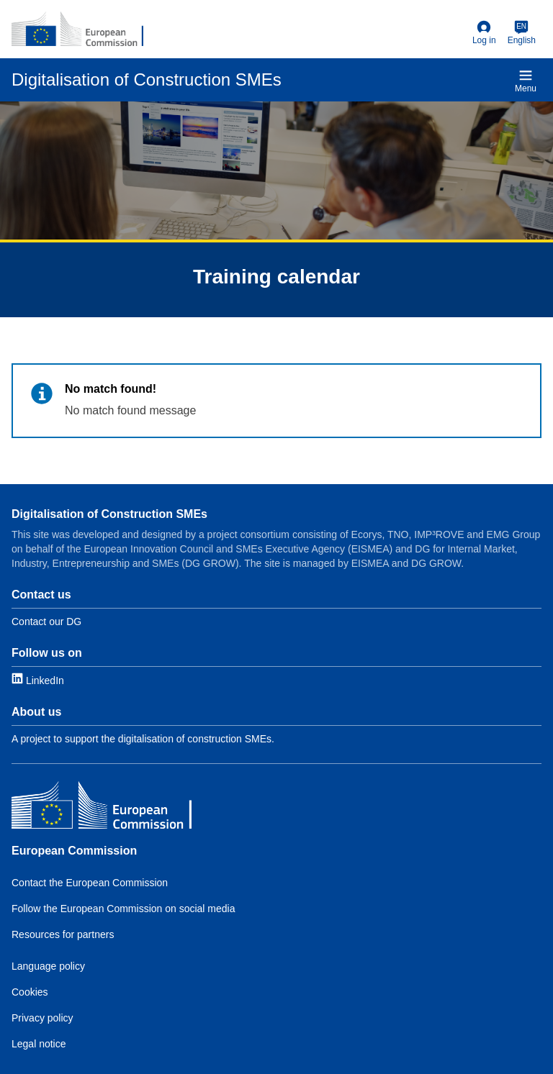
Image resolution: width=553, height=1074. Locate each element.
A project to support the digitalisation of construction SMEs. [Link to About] (143, 739)
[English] (521, 33)
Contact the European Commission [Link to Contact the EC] (90, 882)
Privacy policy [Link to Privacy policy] (42, 1018)
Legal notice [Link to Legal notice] (39, 1044)
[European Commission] (77, 29)
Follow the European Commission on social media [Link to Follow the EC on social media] (123, 908)
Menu (525, 81)
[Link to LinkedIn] (38, 679)
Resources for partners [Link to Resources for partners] (63, 934)
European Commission (74, 851)
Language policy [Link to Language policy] (48, 966)
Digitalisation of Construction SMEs (109, 514)
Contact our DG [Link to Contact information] (46, 621)
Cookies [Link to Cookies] (30, 992)
